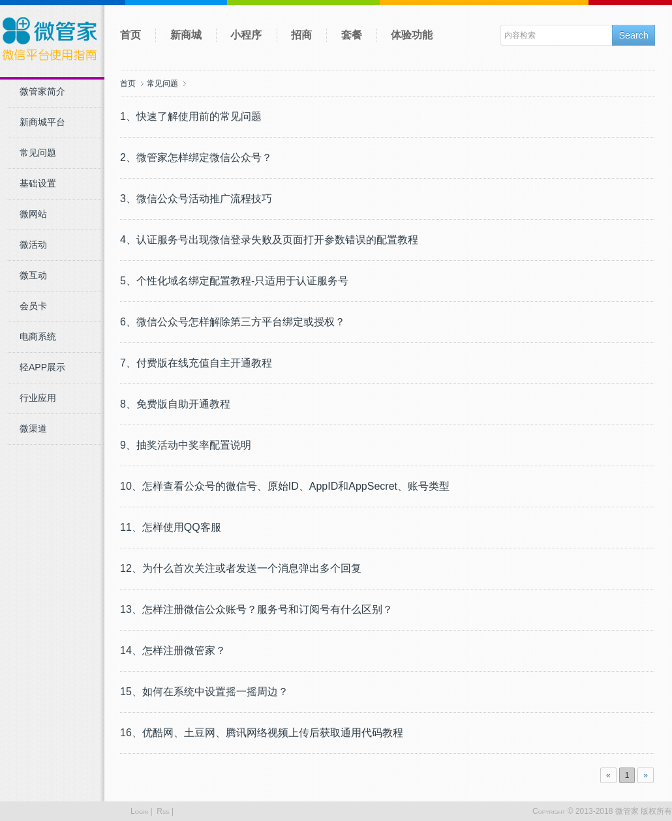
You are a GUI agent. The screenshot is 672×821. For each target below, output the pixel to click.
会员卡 (33, 306)
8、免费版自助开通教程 (175, 404)
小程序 (246, 34)
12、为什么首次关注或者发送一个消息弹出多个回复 (240, 568)
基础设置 (38, 183)
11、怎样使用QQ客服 (170, 527)
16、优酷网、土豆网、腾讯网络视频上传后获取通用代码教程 (261, 732)
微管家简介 (42, 91)
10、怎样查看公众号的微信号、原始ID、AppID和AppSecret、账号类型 (285, 486)
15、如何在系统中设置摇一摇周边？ (204, 691)
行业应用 (38, 398)
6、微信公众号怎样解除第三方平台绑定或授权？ (232, 321)
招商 (301, 34)
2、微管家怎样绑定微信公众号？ (196, 157)
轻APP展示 (42, 367)
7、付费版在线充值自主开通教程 (196, 362)
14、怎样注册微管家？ (173, 650)
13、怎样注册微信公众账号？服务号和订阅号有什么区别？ (256, 609)
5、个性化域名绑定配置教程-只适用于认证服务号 (234, 280)
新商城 (186, 34)
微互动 (33, 275)
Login (139, 811)
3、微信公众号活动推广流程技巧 (196, 198)
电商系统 (38, 336)
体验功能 (412, 34)
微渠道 (33, 428)
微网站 (33, 214)
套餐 (351, 34)
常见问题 (38, 152)
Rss (163, 811)
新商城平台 (42, 122)
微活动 (33, 244)
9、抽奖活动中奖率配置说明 (185, 445)
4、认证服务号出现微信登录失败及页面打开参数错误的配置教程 (269, 239)
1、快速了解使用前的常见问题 (191, 116)
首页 (130, 34)
